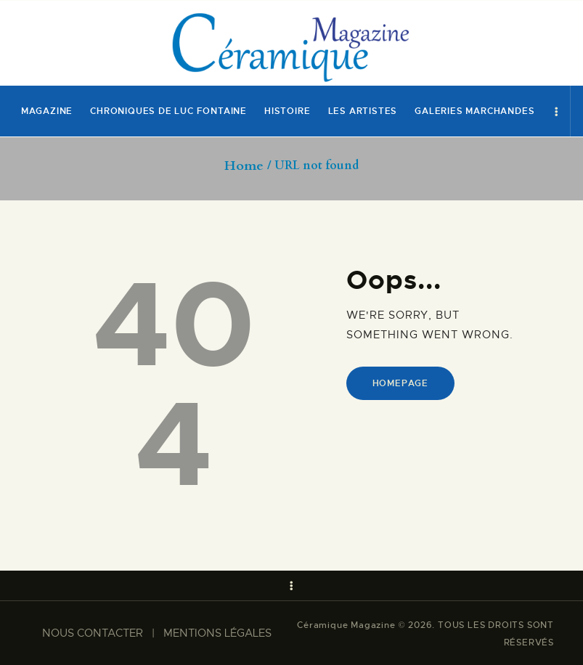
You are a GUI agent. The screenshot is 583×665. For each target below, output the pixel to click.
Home (244, 166)
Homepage (400, 383)
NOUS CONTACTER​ (92, 633)
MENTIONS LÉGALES (217, 633)
